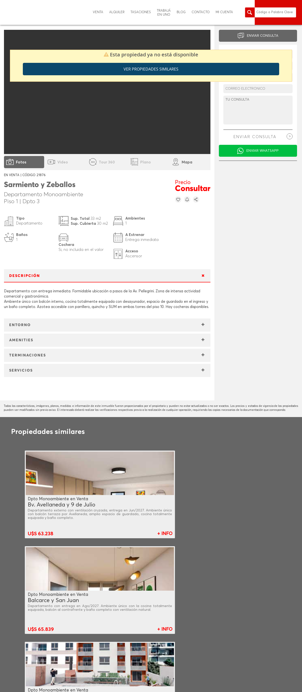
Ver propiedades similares (151, 69)
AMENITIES (21, 340)
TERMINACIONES (27, 355)
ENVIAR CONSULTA (262, 36)
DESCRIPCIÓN (24, 276)
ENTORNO (20, 325)
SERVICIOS (21, 370)
